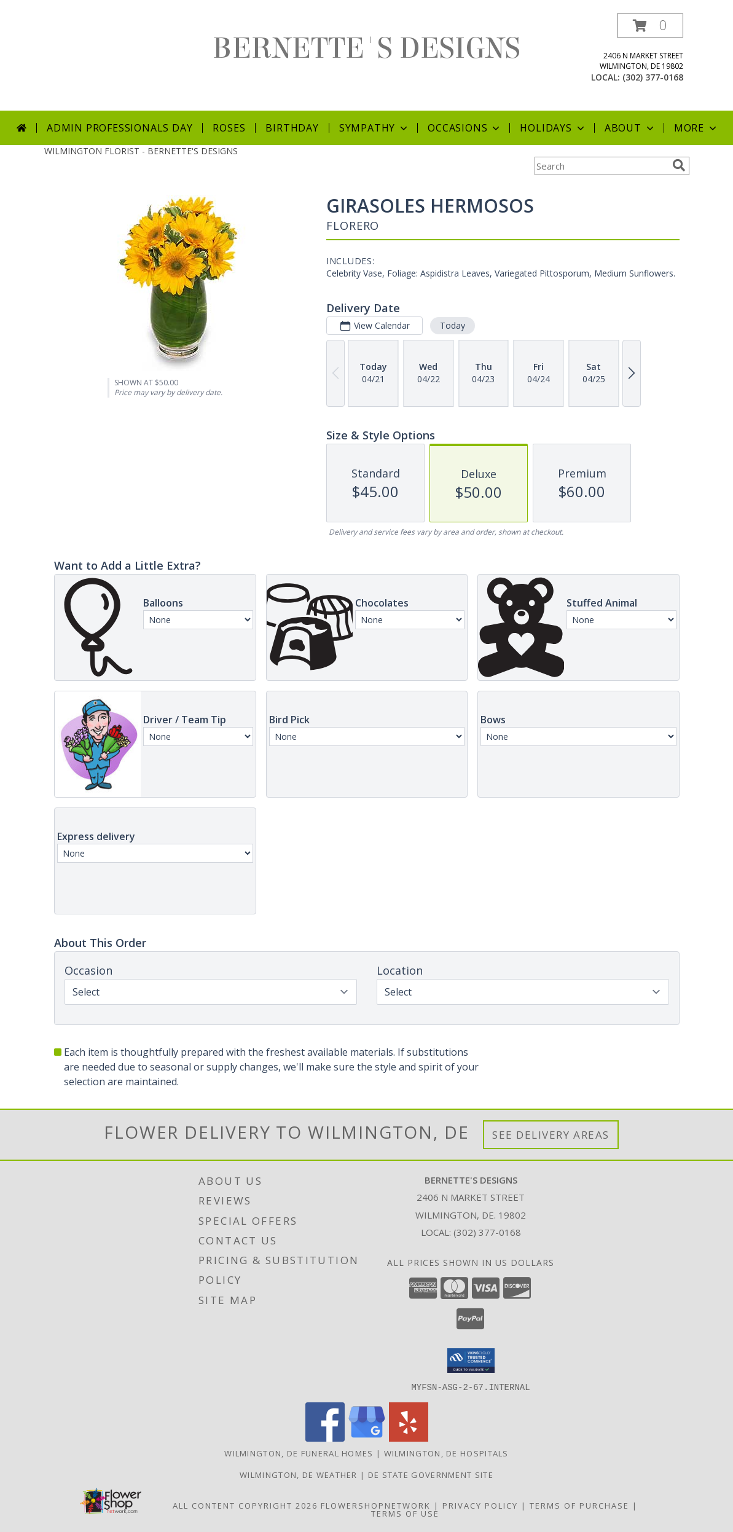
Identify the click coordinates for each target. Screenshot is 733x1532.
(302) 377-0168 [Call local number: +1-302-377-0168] (652, 77)
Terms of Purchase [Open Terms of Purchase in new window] (579, 1504)
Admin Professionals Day (119, 128)
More (696, 128)
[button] (650, 25)
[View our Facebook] (325, 1438)
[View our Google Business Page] (366, 1438)
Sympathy (374, 128)
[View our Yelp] (408, 1438)
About (630, 128)
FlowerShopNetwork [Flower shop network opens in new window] (376, 1504)
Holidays (553, 128)
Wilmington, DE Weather (299, 1474)
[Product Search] (601, 166)
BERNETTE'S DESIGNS (366, 48)
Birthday (291, 128)
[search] (679, 165)
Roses (229, 128)
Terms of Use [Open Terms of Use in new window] (405, 1512)
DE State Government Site (430, 1474)
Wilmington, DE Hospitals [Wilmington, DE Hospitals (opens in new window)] (446, 1452)
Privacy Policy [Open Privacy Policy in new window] (480, 1504)
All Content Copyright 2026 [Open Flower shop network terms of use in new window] (245, 1504)
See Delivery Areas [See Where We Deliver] (551, 1135)
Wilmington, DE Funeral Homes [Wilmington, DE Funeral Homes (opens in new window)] (298, 1452)
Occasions (465, 128)
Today (451, 325)
